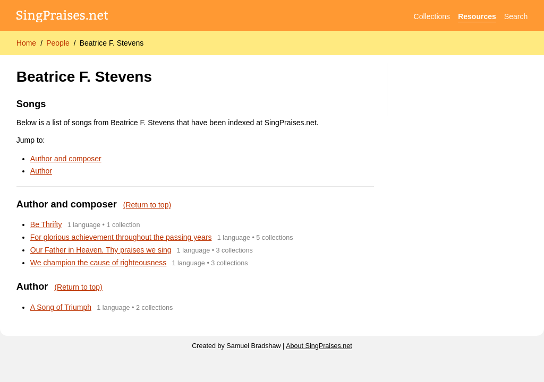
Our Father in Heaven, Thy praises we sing (101, 250)
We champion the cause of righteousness (98, 262)
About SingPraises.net (319, 346)
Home (26, 43)
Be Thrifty (46, 224)
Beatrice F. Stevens (112, 43)
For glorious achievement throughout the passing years (121, 237)
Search (516, 16)
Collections (432, 16)
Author (41, 171)
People (58, 43)
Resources (477, 16)
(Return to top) (147, 205)
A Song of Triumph (60, 307)
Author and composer (65, 158)
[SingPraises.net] (62, 16)
